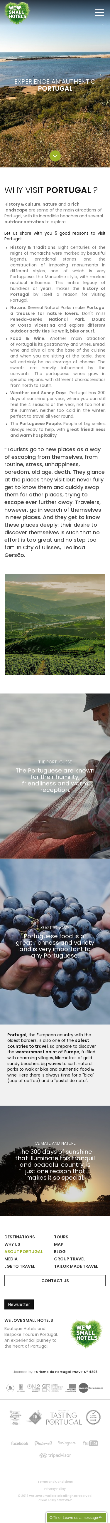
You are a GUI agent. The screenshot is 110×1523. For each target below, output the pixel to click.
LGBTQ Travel (19, 1266)
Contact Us (55, 1281)
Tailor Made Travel (76, 1266)
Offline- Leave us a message (74, 1517)
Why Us (12, 1244)
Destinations (19, 1237)
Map (58, 1244)
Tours (61, 1237)
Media (11, 1259)
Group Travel (69, 1259)
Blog (60, 1252)
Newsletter (19, 1304)
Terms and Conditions (55, 1482)
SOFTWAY (64, 1500)
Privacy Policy (55, 1489)
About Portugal (23, 1252)
